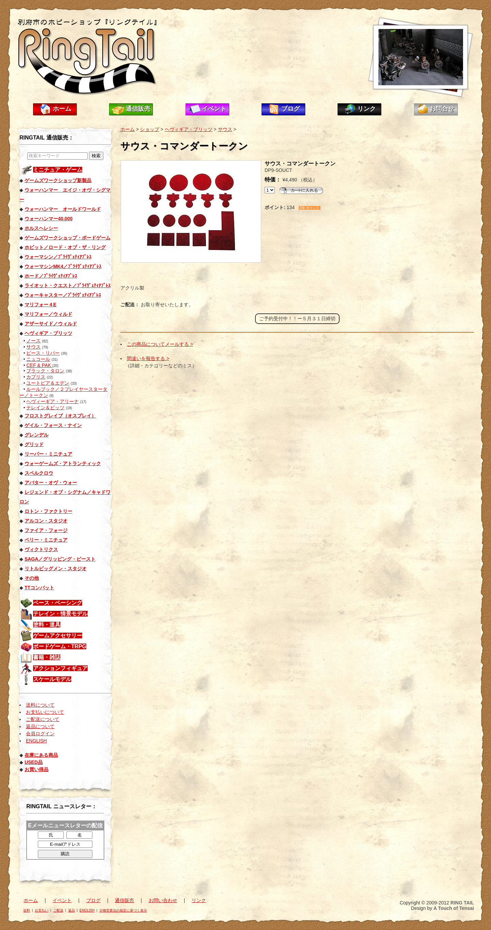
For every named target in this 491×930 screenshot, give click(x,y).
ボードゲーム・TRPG (59, 646)
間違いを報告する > (148, 358)
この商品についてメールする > (160, 344)
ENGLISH (36, 740)
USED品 (34, 762)
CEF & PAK (39, 365)
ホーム (62, 108)
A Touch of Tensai (453, 908)
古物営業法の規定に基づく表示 (123, 910)
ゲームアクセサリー (57, 635)
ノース (33, 340)
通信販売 (138, 108)
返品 (71, 910)
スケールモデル (52, 679)
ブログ (290, 108)
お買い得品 (36, 769)
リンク (366, 108)
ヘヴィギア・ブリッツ (188, 129)
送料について (40, 705)
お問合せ (442, 108)
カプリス (35, 377)
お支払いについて (45, 712)
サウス (33, 347)
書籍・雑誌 (46, 657)
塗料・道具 (46, 625)
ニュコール (38, 359)
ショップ (149, 129)
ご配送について (42, 719)
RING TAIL (462, 902)
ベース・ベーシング (57, 603)
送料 (26, 910)
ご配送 (58, 910)
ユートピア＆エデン (47, 383)
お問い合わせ (163, 900)
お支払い (41, 910)
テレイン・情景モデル (60, 614)
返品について (40, 726)
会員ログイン (40, 733)
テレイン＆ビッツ (45, 407)
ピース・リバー (43, 353)
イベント (214, 108)
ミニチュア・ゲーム (57, 170)
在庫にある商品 (41, 755)
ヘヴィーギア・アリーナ (52, 401)
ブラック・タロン (45, 370)
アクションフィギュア (60, 668)
